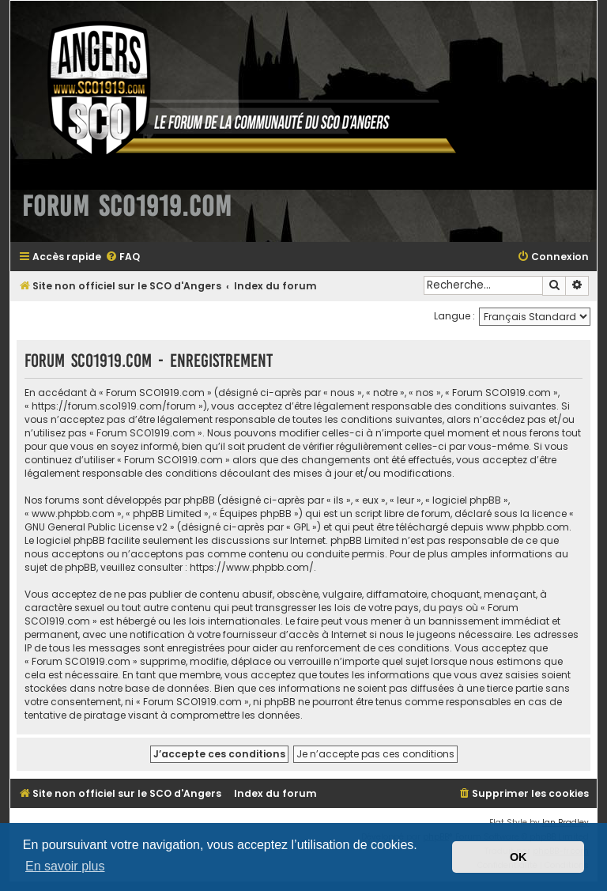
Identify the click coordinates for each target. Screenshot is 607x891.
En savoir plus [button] (65, 866)
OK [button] (518, 857)
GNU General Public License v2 (96, 527)
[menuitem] (122, 257)
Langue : (454, 316)
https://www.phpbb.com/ (252, 567)
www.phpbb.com (527, 527)
